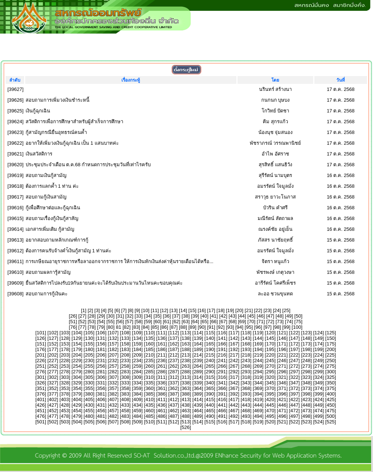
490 (210, 416)
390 (210, 394)
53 (91, 321)
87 (173, 327)
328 (65, 383)
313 (185, 377)
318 (246, 377)
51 (72, 321)
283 (125, 371)
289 (198, 371)
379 (77, 394)
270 (270, 366)
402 (53, 399)
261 (161, 366)
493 (246, 416)
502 (53, 422)
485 (149, 416)
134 (137, 338)
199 (318, 349)
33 (138, 316)
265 (210, 366)
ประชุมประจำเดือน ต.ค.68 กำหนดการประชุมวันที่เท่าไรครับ (88, 164)
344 (258, 383)
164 (198, 344)
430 (89, 405)
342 (234, 383)
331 (101, 383)
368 (246, 388)
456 (101, 410)
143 (246, 338)
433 (125, 405)
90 (201, 327)
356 (101, 388)
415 (210, 399)
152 (53, 344)
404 (77, 399)
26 (72, 316)
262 (174, 366)
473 (306, 410)
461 (161, 410)
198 (306, 349)
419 (258, 399)
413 (185, 399)
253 (65, 366)
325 (331, 377)
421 (282, 399)
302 (53, 377)
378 (65, 394)
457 (113, 410)
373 (306, 388)
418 (246, 399)
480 (89, 416)
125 (331, 332)
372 (294, 388)
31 (119, 316)
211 (161, 355)
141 (222, 338)
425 (331, 399)
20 (239, 310)
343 (246, 383)
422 (294, 399)
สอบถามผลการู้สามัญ (48, 272)
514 (198, 422)
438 (185, 405)
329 (77, 383)
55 (110, 321)
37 (176, 316)
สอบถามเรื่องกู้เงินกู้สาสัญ (52, 218)
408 (125, 399)
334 (137, 383)
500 (331, 416)
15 (192, 310)
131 (101, 338)
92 (220, 327)
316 (222, 377)
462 (174, 410)
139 (198, 338)
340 (210, 383)
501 (41, 422)
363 (185, 388)
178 (65, 349)
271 (282, 366)
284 (137, 371)
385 (149, 394)
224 (318, 355)
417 (234, 399)
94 (239, 327)
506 (101, 422)
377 (53, 394)
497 (294, 416)
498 (306, 416)
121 (282, 332)
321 (282, 377)
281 (101, 371)
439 (198, 405)
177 (53, 349)
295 (270, 371)
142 (234, 338)
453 (65, 410)
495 (270, 416)
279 (77, 371)
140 (210, 338)
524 (318, 422)
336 (161, 383)
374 (318, 388)
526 (185, 427)
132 (113, 338)
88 (183, 327)
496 (282, 416)
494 (258, 416)
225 (331, 355)
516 (222, 422)
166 (222, 344)
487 (174, 416)
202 (53, 355)
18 (220, 310)
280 (89, 371)
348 (306, 383)
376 (41, 394)
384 (137, 394)
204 (77, 355)
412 (174, 399)
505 (89, 422)
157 (113, 344)
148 (306, 338)
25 (286, 310)
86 (164, 327)
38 (185, 316)
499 (318, 416)
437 (174, 405)
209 (137, 355)
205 (89, 355)
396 (282, 394)
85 (154, 327)
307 (113, 377)
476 (41, 416)
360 (149, 388)
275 (331, 366)
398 (306, 394)
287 (174, 371)
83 (135, 327)
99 (286, 327)
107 (113, 332)
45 (251, 316)
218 (246, 355)
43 (232, 316)
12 (164, 310)
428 (65, 405)
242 (234, 360)
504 (77, 422)
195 (270, 349)
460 (149, 410)
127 (53, 338)
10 (145, 310)
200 (331, 349)
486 (161, 416)
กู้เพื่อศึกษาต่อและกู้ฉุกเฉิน (53, 207)
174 (318, 344)
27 (82, 316)
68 (232, 321)
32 (129, 316)
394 (258, 394)
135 (149, 338)
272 (294, 366)
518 (246, 422)
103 (65, 332)
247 (294, 360)
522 (294, 422)
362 (174, 388)
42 (223, 316)
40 (204, 316)
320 (270, 377)
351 (41, 388)
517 (234, 422)
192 (234, 349)
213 (185, 355)
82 (126, 327)
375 (331, 388)
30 (110, 316)
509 (137, 422)
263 (185, 366)
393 (246, 394)
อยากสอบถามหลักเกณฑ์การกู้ (57, 240)
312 (174, 377)
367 (234, 388)
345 (270, 383)
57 (129, 321)
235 (149, 360)
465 (210, 410)
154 (77, 344)
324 (318, 377)
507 (113, 422)
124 (318, 332)
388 (185, 394)
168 (246, 344)
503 (65, 422)
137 (174, 338)
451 (41, 410)
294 (258, 371)
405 (89, 399)
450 (331, 405)
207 (113, 355)
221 (282, 355)
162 (174, 344)
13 (173, 310)
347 (294, 383)
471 (282, 410)
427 (53, 405)
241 (222, 360)
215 (210, 355)
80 (110, 327)
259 (137, 366)
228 (65, 360)
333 (125, 383)
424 (318, 399)
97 (267, 327)
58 (138, 321)
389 (198, 394)
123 (306, 332)
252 (53, 366)
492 (234, 416)
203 (65, 355)
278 (65, 371)
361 (161, 388)
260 (149, 366)
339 (198, 383)
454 (77, 410)
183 (125, 349)
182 (113, 349)
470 (270, 410)
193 (246, 349)
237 (174, 360)
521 (282, 422)
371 (282, 388)
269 (258, 366)
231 (101, 360)
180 (89, 349)
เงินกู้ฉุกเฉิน (38, 111)
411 (161, 399)
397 (294, 394)
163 (185, 344)
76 (72, 327)
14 (183, 310)
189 (198, 349)
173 (306, 344)
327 (53, 383)
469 (258, 410)
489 (198, 416)
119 (258, 332)
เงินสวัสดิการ (39, 154)
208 (125, 355)
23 (267, 310)
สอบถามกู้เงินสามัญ (46, 197)
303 (65, 377)
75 (298, 321)
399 (318, 394)
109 (137, 332)
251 (41, 366)
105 (89, 332)
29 (101, 316)
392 (234, 394)
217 (234, 355)
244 (258, 360)
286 (161, 371)
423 (306, 399)
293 (246, 371)
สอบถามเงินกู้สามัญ (46, 175)
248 (306, 360)
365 (210, 388)
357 (113, 388)
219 (258, 355)
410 (149, 399)
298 (306, 371)
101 (41, 332)
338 (185, 383)
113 (185, 332)
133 (125, 338)
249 (318, 360)
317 (234, 377)
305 (89, 377)
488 (185, 416)
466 (222, 410)
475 (331, 410)
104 (77, 332)
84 (145, 327)
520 (270, 422)
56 (119, 321)
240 (210, 360)
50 (298, 316)
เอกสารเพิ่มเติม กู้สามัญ (50, 229)
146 (282, 338)
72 (270, 321)
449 (318, 405)
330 (89, 383)
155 (89, 344)
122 (294, 332)
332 (113, 383)
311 (161, 377)
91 (211, 327)
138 (185, 338)
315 (210, 377)
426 (41, 405)
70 (251, 321)
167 (234, 344)
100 (297, 327)
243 (246, 360)
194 (258, 349)
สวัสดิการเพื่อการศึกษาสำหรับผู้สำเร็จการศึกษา (74, 121)
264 (198, 366)
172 (294, 344)
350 (331, 383)
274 (318, 366)
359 (137, 388)
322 (294, 377)
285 (149, 371)
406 (101, 399)
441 (222, 405)
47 (270, 316)
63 (185, 321)
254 (77, 366)
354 (77, 388)
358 (125, 388)
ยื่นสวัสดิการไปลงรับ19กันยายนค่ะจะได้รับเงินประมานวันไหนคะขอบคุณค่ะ (104, 283)
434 (137, 405)
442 (234, 405)
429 (77, 405)
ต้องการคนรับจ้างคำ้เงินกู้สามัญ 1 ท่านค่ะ (68, 250)
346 (282, 383)
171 (282, 344)
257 (113, 366)
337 (174, 383)
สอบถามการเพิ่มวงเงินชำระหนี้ (57, 100)
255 (89, 366)
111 (161, 332)
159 (137, 344)
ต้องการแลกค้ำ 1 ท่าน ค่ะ (52, 186)
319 (258, 377)
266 (222, 366)
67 (223, 321)
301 (41, 377)
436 (161, 405)
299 (318, 371)
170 (270, 344)
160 (149, 344)
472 (294, 410)
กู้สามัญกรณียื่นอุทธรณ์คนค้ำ (56, 132)
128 (65, 338)
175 (331, 344)
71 (260, 321)
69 (242, 321)
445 (270, 405)
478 (65, 416)
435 (149, 405)
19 (229, 310)
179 (77, 349)
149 (318, 338)
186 (161, 349)
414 (198, 399)
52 (82, 321)
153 (65, 344)
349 (318, 383)
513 (185, 422)
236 (161, 360)
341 (222, 383)
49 (288, 316)
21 (248, 310)
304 (77, 377)
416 (222, 399)
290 (210, 371)
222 (294, 355)
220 (270, 355)
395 (270, 394)
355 (89, 388)
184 (137, 349)
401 (41, 399)
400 (331, 394)
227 (53, 360)
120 (270, 332)
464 (198, 410)
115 (210, 332)
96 (258, 327)
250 (331, 360)
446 (282, 405)
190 (210, 349)
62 (176, 321)
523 (306, 422)
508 (125, 422)
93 (229, 327)
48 (279, 316)
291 (222, 371)
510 (149, 422)
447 (294, 405)
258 (125, 366)
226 (41, 360)
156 (101, 344)
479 (77, 416)
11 (154, 310)
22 (258, 310)
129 (77, 338)
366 (222, 388)
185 (149, 349)
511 (161, 422)
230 (89, 360)
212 (174, 355)
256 (101, 366)
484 (137, 416)
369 (258, 388)
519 (258, 422)
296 (282, 371)
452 (53, 410)
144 (258, 338)
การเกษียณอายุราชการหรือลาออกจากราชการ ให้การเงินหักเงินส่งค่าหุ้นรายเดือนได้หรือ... (119, 261)
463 (185, 410)
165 (210, 344)
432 (113, 405)
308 (125, 377)
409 (137, 399)
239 (198, 360)
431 (101, 405)
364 (198, 388)
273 (306, 366)
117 (234, 332)
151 (41, 344)
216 (222, 355)
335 (149, 383)
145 (270, 338)
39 (194, 316)
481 (101, 416)
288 (185, 371)
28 (91, 316)
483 (125, 416)
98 (276, 327)
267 (234, 366)
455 (89, 410)
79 (101, 327)
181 (101, 349)
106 (101, 332)
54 (101, 321)
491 (222, 416)
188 (185, 349)
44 (242, 316)
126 (41, 338)
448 (306, 405)
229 (77, 360)
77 (82, 327)
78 (91, 327)
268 (246, 366)
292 (234, 371)
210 (149, 355)
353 (65, 388)
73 (279, 321)
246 (282, 360)
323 (306, 377)
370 (270, 388)
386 (161, 394)
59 (148, 321)
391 (222, 394)
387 (174, 394)
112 (174, 332)
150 (331, 338)
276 (41, 371)
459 (137, 410)
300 (331, 371)
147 (294, 338)
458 (125, 410)
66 (213, 321)
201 (41, 355)
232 (113, 360)
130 (89, 338)
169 (258, 344)
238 (185, 360)
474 (318, 410)
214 (198, 355)
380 (89, 394)
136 (161, 338)
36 (166, 316)
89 (192, 327)
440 (210, 405)
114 (198, 332)
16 (201, 310)
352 (53, 388)
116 (222, 332)
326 (41, 383)
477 (53, 416)
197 (294, 349)
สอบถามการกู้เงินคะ (47, 293)
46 (260, 316)
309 (137, 377)
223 (306, 355)
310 (149, 377)
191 (222, 349)
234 (137, 360)
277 (53, 371)
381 (101, 394)
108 (125, 332)
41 (213, 316)
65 (204, 321)
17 (211, 310)
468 (246, 410)
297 (294, 371)
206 (101, 355)
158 (125, 344)
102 (53, 332)
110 (149, 332)
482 (113, 416)
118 (246, 332)
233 (125, 360)
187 (174, 349)
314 (198, 377)
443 (246, 405)
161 (161, 344)
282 (113, 371)
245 (270, 360)
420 (270, 399)
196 (282, 349)
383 (125, 394)
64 (194, 321)
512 (174, 422)
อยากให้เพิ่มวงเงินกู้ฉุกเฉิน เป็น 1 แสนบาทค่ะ (72, 143)
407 (113, 399)
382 (113, 394)
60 (157, 321)
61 (166, 321)
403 (65, 399)
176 (41, 349)
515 (210, 422)
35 (157, 316)
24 (276, 310)
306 (101, 377)
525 (331, 422)
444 (258, 405)
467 (234, 410)
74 (288, 321)
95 (248, 327)
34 (148, 316)
